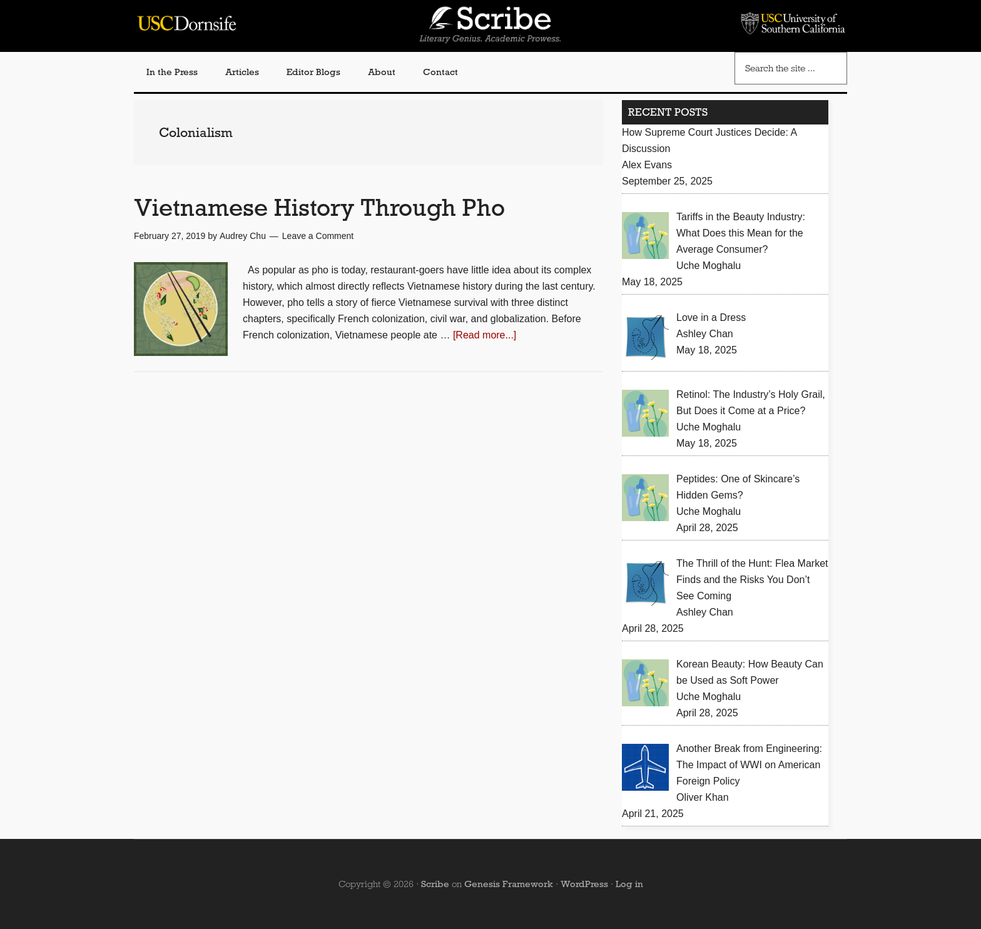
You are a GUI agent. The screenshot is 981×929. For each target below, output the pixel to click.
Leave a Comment (317, 236)
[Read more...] (484, 335)
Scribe (435, 884)
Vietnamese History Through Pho (319, 207)
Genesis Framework (508, 884)
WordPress (584, 884)
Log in (629, 884)
